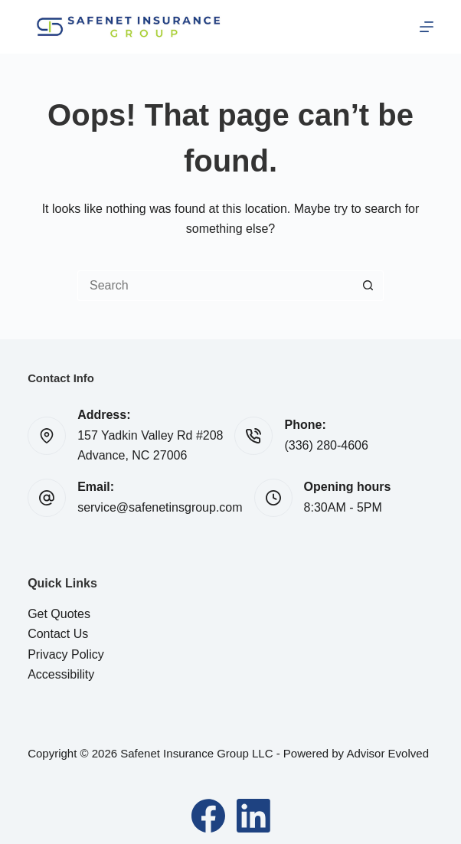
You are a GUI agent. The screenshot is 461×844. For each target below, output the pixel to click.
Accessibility (61, 674)
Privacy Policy (66, 654)
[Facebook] (208, 816)
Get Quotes (59, 613)
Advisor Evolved (387, 753)
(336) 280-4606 (326, 445)
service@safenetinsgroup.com (159, 507)
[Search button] (368, 285)
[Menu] (426, 27)
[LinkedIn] (253, 816)
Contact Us (58, 633)
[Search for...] (215, 285)
